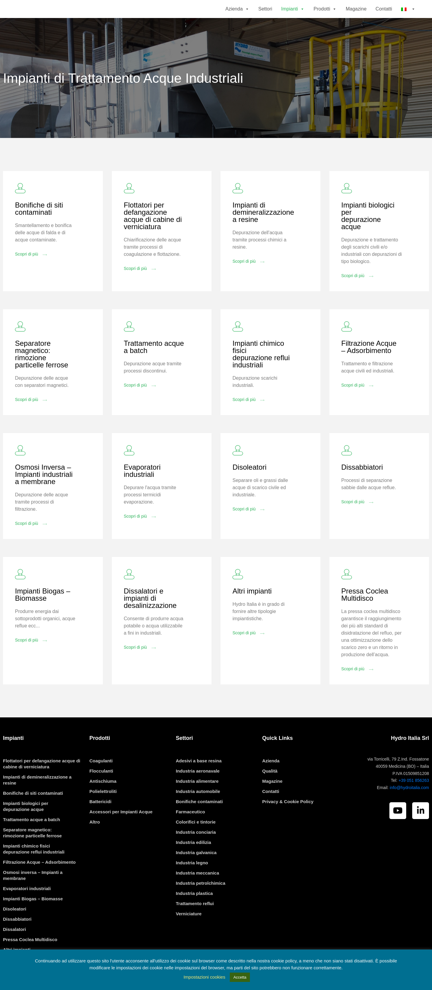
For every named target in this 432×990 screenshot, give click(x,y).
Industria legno (192, 879)
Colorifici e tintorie (196, 839)
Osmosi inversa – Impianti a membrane (32, 892)
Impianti (292, 17)
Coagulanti (101, 777)
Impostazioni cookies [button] (204, 977)
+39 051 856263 (413, 797)
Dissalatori (14, 946)
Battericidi (100, 818)
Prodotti (325, 17)
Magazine (356, 17)
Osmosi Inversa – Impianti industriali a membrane (44, 491)
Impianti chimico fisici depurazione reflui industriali (261, 371)
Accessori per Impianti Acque (120, 828)
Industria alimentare (197, 798)
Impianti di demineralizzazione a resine (263, 229)
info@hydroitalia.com (409, 804)
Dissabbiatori (362, 484)
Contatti (384, 17)
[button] (246, 17)
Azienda (237, 17)
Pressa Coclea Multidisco (364, 611)
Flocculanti (101, 788)
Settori (265, 17)
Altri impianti (252, 608)
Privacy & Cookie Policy (288, 818)
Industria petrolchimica (200, 900)
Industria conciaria (196, 849)
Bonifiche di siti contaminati (39, 225)
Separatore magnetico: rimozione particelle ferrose (41, 371)
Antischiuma (102, 798)
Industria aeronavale (198, 788)
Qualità (270, 788)
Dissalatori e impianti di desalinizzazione (150, 615)
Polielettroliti (103, 808)
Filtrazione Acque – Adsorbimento (369, 364)
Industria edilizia (193, 859)
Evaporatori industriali (142, 487)
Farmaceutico (190, 828)
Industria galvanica (196, 869)
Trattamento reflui (195, 920)
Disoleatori (249, 484)
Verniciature (189, 930)
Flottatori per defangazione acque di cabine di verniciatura (153, 233)
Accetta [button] (239, 977)
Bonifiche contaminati (199, 818)
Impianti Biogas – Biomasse (42, 611)
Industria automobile (198, 808)
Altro (94, 839)
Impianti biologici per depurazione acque (367, 233)
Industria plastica (194, 910)
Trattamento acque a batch (154, 364)
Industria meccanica (197, 890)
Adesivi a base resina (199, 777)
